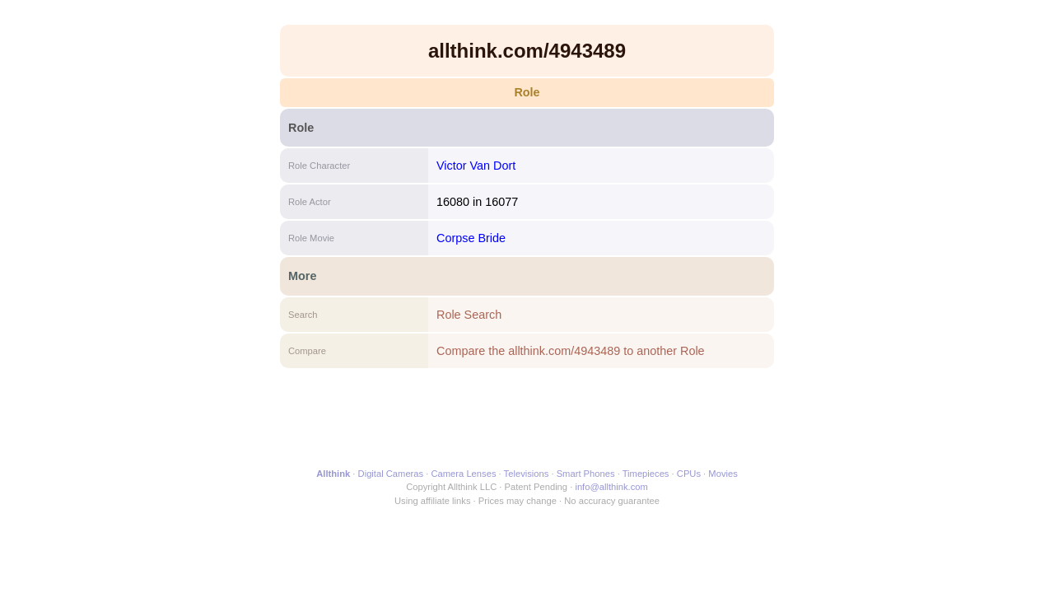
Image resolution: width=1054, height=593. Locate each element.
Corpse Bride (471, 238)
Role (526, 92)
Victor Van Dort (475, 165)
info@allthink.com (611, 487)
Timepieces (646, 474)
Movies (722, 474)
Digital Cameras (391, 474)
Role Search (468, 314)
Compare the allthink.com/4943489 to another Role (570, 350)
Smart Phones (586, 474)
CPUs (689, 474)
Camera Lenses (464, 474)
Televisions (526, 474)
